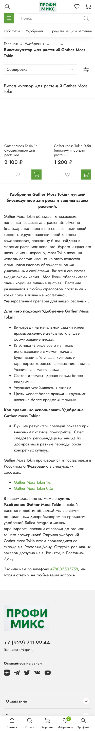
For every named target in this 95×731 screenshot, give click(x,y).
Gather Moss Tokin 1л (32, 482)
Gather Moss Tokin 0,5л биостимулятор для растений (72, 150)
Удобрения (35, 30)
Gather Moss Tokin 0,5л (34, 488)
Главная (11, 44)
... (55, 44)
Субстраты (12, 30)
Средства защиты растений (71, 30)
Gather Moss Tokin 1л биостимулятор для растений (20, 150)
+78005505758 (64, 569)
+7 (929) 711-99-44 (27, 642)
